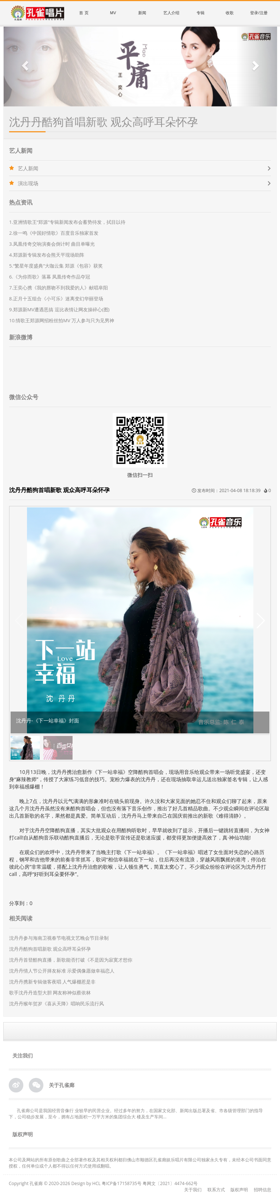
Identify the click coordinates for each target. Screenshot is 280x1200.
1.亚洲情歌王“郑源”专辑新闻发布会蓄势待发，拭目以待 (67, 222)
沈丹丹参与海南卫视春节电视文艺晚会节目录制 (59, 938)
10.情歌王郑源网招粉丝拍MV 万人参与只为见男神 (61, 320)
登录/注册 (258, 13)
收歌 (230, 13)
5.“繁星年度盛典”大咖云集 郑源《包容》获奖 (56, 265)
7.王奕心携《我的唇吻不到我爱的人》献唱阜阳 (58, 287)
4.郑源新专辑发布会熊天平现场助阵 (46, 255)
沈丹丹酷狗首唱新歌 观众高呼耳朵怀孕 (50, 949)
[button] (24, 66)
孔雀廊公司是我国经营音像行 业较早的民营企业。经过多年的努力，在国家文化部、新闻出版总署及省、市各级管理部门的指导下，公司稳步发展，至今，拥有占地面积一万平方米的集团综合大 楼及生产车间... (136, 1113)
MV (113, 13)
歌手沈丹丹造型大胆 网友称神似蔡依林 (50, 992)
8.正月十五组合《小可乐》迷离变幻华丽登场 (56, 298)
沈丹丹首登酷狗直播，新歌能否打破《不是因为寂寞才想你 (70, 960)
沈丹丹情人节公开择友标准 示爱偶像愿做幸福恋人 (61, 970)
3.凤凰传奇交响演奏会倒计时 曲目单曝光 (52, 244)
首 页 (83, 13)
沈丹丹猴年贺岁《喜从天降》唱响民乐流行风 (56, 1003)
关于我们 (193, 1190)
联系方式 (216, 1190)
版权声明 (239, 1190)
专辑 (201, 13)
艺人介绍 (171, 13)
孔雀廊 (36, 1183)
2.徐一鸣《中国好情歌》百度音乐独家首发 (53, 233)
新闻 (142, 13)
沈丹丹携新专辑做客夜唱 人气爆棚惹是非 (52, 981)
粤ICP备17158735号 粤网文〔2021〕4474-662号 (150, 1183)
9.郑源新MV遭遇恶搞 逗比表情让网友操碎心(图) (59, 309)
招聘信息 (262, 1190)
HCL (96, 1183)
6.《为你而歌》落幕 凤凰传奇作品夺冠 (49, 276)
